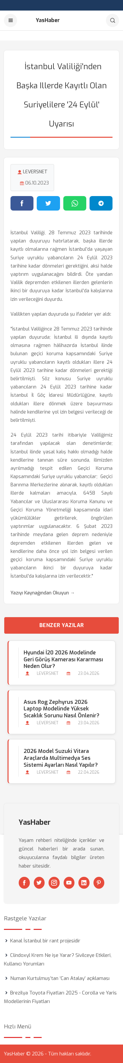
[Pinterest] (99, 883)
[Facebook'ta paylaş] (21, 203)
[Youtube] (69, 883)
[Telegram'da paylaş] (101, 203)
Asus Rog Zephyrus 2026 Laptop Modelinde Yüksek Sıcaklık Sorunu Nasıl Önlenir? (61, 709)
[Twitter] (39, 883)
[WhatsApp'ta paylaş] (74, 203)
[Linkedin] (84, 883)
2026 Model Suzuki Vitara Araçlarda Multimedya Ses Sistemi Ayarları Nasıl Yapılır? (61, 758)
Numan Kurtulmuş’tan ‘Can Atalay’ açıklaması (60, 978)
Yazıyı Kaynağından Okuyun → (42, 593)
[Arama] (112, 20)
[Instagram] (54, 883)
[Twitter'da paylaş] (48, 203)
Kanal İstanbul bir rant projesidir (45, 940)
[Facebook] (24, 883)
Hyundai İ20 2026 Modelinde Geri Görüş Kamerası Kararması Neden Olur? (63, 659)
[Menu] (10, 20)
